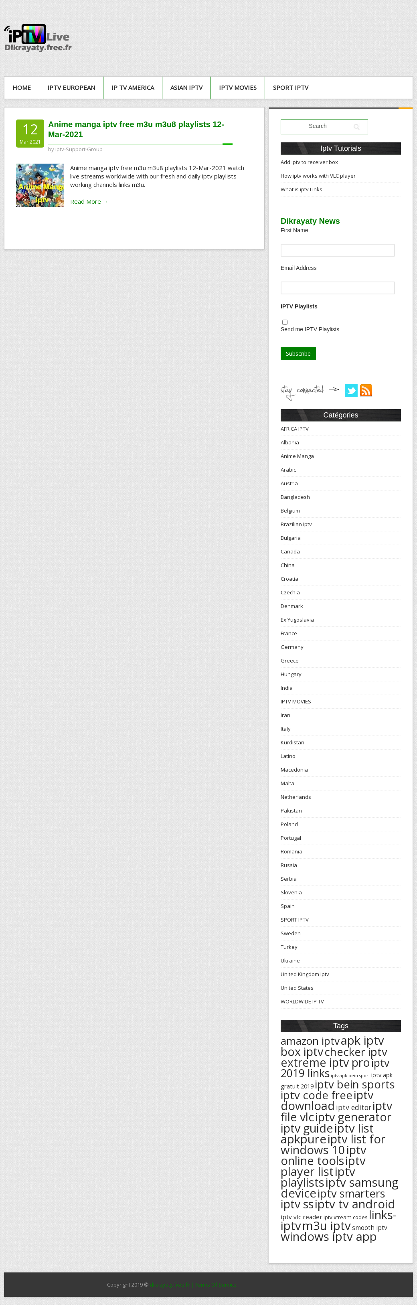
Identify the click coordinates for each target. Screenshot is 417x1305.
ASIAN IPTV (186, 87)
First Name (294, 230)
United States (297, 987)
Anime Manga (297, 456)
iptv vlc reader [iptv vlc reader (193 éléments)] (301, 1217)
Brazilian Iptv (296, 524)
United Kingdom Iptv (305, 974)
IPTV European (71, 87)
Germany (292, 646)
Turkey (289, 946)
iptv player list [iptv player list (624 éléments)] (323, 1166)
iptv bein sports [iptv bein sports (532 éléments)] (355, 1084)
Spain (288, 906)
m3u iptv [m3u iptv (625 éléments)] (326, 1226)
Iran (285, 715)
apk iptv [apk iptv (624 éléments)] (362, 1040)
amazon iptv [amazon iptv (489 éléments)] (310, 1040)
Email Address (298, 268)
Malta (287, 783)
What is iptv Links (301, 189)
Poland (289, 824)
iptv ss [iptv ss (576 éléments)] (297, 1204)
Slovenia (291, 892)
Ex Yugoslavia (297, 619)
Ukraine (290, 960)
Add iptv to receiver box (309, 162)
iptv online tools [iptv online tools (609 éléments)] (323, 1155)
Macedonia (294, 769)
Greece (290, 660)
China (288, 565)
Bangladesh (295, 497)
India (287, 687)
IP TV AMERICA (132, 87)
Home (21, 87)
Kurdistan (292, 742)
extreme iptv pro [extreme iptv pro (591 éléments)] (325, 1062)
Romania (291, 851)
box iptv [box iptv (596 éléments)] (302, 1051)
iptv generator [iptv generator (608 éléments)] (353, 1117)
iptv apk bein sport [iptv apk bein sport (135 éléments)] (350, 1075)
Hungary (291, 674)
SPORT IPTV (290, 87)
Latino (288, 756)
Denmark (292, 606)
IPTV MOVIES (238, 87)
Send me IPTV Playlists (310, 329)
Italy (286, 728)
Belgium (290, 510)
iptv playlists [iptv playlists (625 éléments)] (318, 1176)
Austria (289, 483)
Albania (290, 442)
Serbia (289, 878)
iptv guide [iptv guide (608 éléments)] (307, 1128)
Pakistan (291, 810)
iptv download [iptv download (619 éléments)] (327, 1100)
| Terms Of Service (214, 1284)
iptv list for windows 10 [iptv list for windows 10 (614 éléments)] (333, 1144)
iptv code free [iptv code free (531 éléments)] (316, 1095)
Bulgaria (291, 537)
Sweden (291, 933)
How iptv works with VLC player (318, 175)
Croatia (289, 578)
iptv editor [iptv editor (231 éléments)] (353, 1107)
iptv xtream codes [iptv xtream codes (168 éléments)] (346, 1217)
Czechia (290, 592)
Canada (290, 551)
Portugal (291, 837)
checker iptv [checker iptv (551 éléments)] (355, 1051)
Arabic (288, 469)
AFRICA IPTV (295, 428)
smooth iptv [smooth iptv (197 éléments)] (369, 1228)
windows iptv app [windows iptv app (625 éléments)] (329, 1236)
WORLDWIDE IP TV (302, 1001)
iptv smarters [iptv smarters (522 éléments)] (351, 1193)
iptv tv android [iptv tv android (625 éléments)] (355, 1204)
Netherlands (296, 796)
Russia (289, 865)
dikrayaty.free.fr (170, 1284)
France (289, 633)
